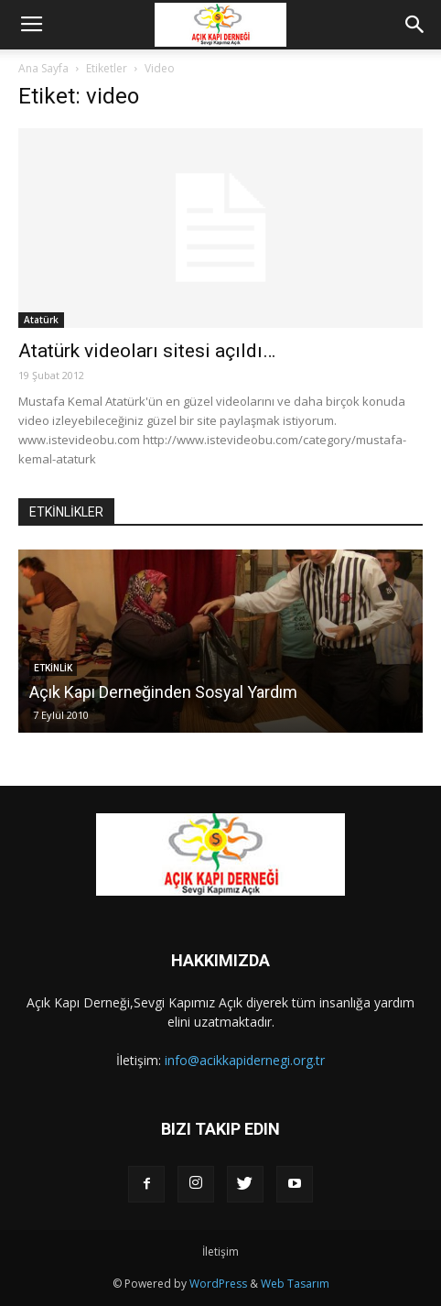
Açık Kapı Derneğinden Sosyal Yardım (163, 692)
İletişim (220, 1251)
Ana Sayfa (43, 68)
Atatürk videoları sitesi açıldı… (146, 351)
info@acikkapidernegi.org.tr (245, 1060)
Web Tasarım (295, 1283)
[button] (415, 24)
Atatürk (41, 319)
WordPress (218, 1283)
